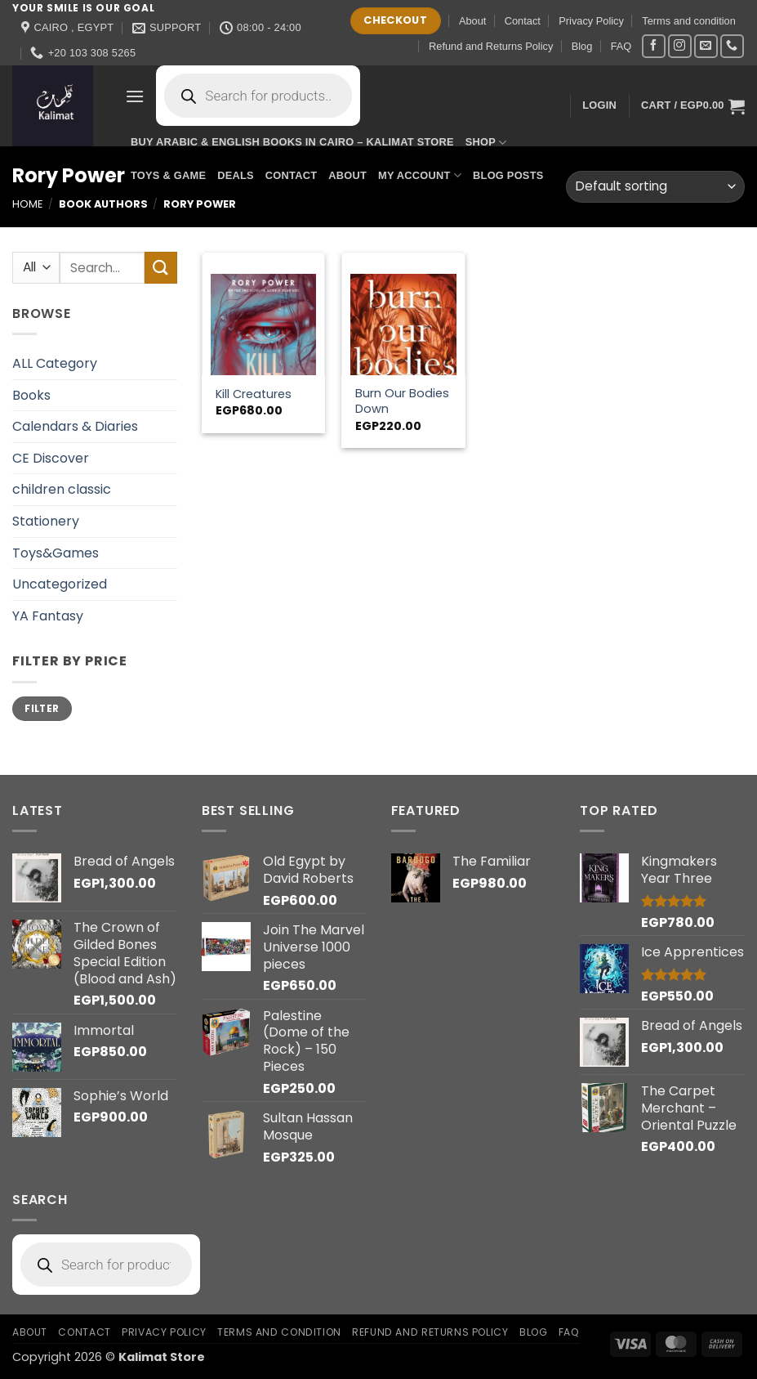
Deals (235, 175)
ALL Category (54, 363)
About (472, 21)
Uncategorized (59, 584)
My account (419, 175)
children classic (61, 489)
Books (31, 395)
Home (27, 204)
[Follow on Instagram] (680, 46)
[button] (135, 96)
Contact (523, 21)
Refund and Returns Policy (491, 46)
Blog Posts (508, 175)
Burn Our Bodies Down (402, 401)
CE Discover (50, 458)
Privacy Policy (591, 21)
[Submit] (161, 268)
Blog (582, 46)
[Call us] (732, 46)
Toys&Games (55, 553)
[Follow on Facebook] (654, 46)
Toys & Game (168, 175)
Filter (41, 708)
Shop (486, 142)
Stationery (45, 521)
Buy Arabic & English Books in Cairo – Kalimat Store (292, 142)
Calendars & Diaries (75, 426)
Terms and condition (689, 21)
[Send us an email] (706, 46)
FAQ (621, 46)
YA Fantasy (47, 616)
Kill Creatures (254, 394)
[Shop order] (655, 187)
